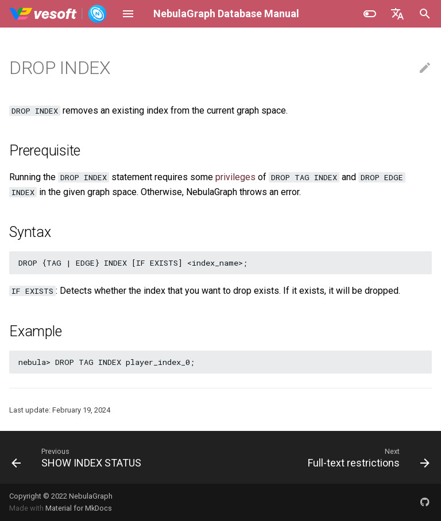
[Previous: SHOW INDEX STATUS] (78, 457)
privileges (235, 177)
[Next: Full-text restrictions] (367, 457)
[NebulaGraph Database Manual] (58, 13)
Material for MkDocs (78, 508)
